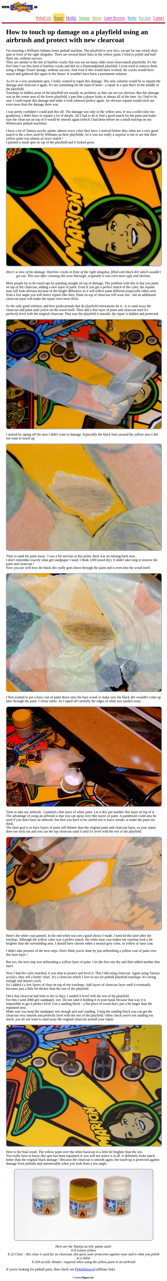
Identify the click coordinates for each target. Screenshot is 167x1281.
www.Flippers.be (84, 1277)
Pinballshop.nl (85, 1269)
